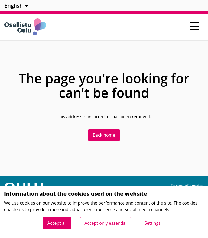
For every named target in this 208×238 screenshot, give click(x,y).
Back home (104, 135)
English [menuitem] (13, 5)
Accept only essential (105, 223)
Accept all (57, 223)
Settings (153, 223)
